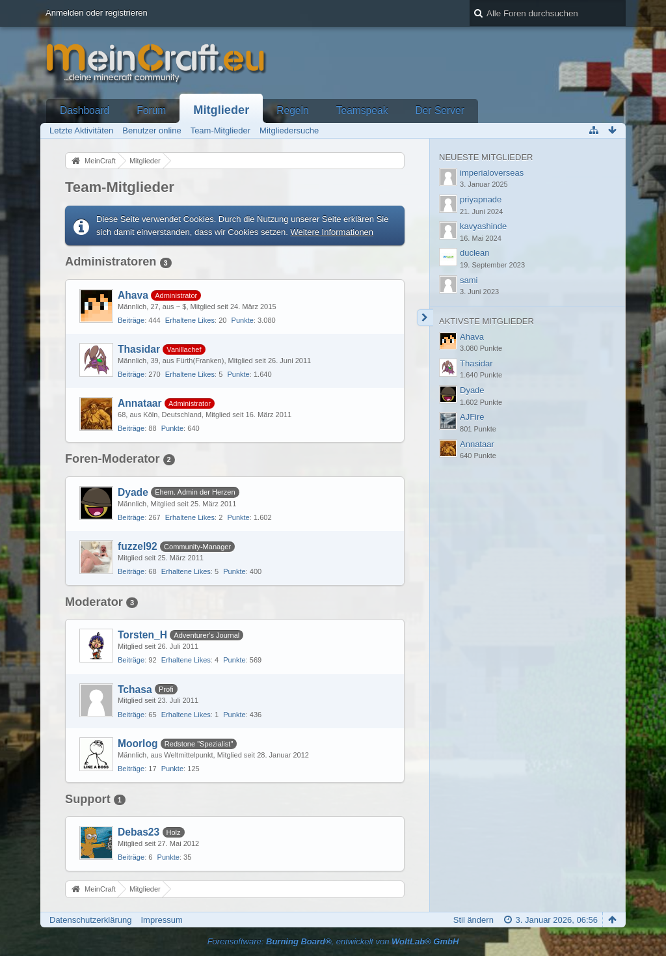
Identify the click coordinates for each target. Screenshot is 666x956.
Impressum (161, 920)
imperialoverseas (492, 173)
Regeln (292, 110)
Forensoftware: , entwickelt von (333, 941)
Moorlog (138, 743)
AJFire (472, 417)
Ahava (133, 295)
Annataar (140, 403)
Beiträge (131, 320)
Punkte (243, 320)
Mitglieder (221, 109)
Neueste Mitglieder (486, 157)
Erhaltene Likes (190, 320)
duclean (475, 253)
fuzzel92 (137, 546)
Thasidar (139, 349)
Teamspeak (362, 110)
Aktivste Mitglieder (486, 321)
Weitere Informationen (331, 232)
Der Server (439, 110)
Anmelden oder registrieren (97, 13)
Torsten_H (142, 634)
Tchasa (135, 689)
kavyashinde (483, 226)
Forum (151, 110)
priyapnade (480, 199)
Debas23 (138, 832)
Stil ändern (473, 920)
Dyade (133, 492)
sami (468, 280)
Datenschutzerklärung (90, 920)
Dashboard (84, 110)
